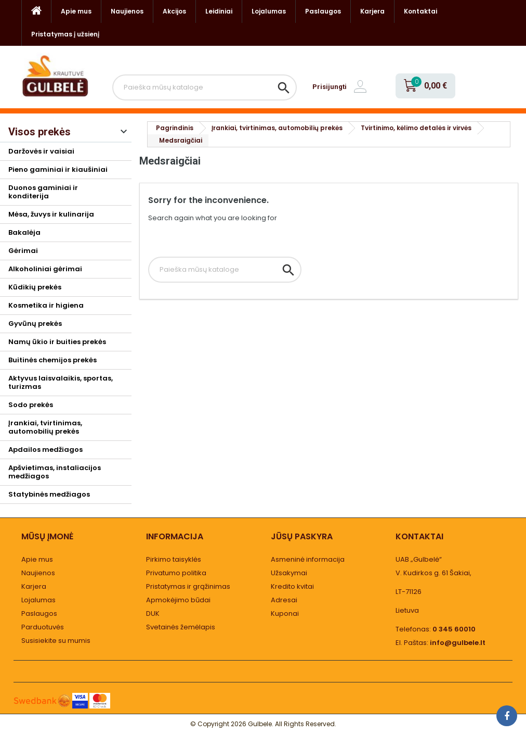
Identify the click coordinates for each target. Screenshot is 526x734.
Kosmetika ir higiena (46, 305)
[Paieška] (204, 87)
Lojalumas (269, 11)
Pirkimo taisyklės (173, 559)
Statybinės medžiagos (49, 494)
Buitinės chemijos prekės (52, 360)
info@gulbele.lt (457, 643)
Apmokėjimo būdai (178, 600)
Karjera (372, 11)
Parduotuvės (42, 627)
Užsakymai (289, 573)
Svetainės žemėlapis (180, 627)
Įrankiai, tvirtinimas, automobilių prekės (45, 427)
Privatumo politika (176, 573)
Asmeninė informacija (308, 559)
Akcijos (174, 11)
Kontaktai (420, 11)
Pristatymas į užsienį (65, 34)
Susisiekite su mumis (55, 641)
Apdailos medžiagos (45, 449)
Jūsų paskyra (302, 536)
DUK (153, 613)
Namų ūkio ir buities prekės (57, 342)
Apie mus (76, 11)
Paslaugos (323, 11)
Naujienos (127, 11)
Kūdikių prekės (34, 287)
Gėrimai (23, 251)
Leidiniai (218, 11)
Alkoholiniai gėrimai (45, 269)
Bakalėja (24, 232)
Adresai (284, 600)
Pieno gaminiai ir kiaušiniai (58, 169)
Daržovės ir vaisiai (41, 151)
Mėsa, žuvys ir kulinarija (51, 214)
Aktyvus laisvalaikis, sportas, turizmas (60, 382)
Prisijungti (329, 87)
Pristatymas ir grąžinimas (188, 586)
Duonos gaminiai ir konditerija (43, 192)
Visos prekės (39, 131)
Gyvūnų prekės (35, 323)
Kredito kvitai (292, 586)
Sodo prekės (30, 405)
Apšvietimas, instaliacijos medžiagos (54, 472)
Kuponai (285, 613)
